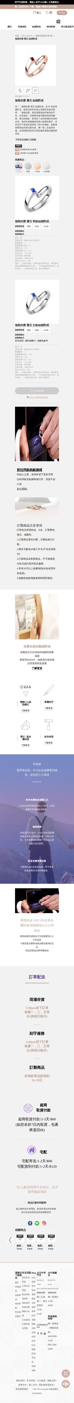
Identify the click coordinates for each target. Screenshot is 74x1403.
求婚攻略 (33, 1368)
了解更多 (37, 668)
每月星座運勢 (33, 1290)
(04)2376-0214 (52, 1282)
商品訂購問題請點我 (37, 397)
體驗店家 (33, 1326)
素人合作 (33, 1385)
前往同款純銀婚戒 (29, 470)
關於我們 (20, 1380)
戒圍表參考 (42, 341)
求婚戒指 (22, 27)
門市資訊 (62, 13)
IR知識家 (33, 1279)
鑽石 (10, 27)
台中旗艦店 (52, 1274)
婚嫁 (33, 1349)
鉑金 (37, 226)
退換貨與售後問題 (26, 1305)
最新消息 (33, 1301)
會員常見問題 (26, 1279)
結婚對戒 (36, 27)
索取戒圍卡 (30, 341)
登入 (37, 13)
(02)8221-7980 (41, 1282)
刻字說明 (19, 341)
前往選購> (22, 489)
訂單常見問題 (26, 1288)
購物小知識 (26, 1313)
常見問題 (31, 1380)
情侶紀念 (33, 1343)
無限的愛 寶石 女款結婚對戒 (32, 325)
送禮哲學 (33, 1334)
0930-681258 (53, 1288)
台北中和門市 (41, 1274)
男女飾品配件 (18, 1314)
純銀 (29, 226)
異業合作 (22, 1385)
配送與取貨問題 (26, 1296)
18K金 (46, 226)
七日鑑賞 (41, 1380)
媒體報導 (33, 1309)
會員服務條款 (21, 1389)
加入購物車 (37, 391)
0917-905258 (42, 1288)
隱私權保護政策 (46, 1385)
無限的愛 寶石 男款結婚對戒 (32, 221)
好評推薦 (33, 1317)
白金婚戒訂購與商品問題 (26, 1324)
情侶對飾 (51, 27)
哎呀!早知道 (34, 1357)
